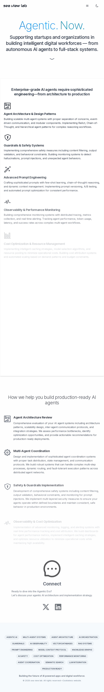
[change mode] (97, 5)
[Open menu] (87, 5)
